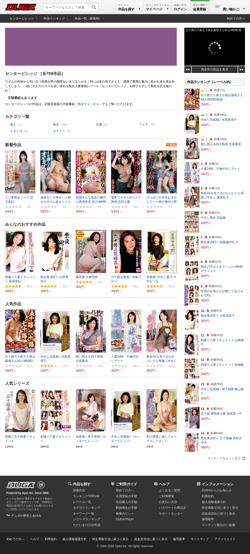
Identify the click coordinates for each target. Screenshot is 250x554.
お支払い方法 (168, 502)
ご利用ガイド (126, 484)
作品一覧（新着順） (88, 18)
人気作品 (13, 304)
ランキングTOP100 (86, 496)
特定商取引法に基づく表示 (110, 539)
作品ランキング (54, 18)
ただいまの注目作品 (86, 525)
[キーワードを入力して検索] (70, 7)
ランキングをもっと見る (224, 458)
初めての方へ (236, 18)
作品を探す (82, 484)
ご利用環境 (166, 496)
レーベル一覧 (82, 502)
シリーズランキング (86, 519)
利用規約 (208, 496)
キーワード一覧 (83, 513)
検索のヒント (125, 513)
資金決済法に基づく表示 (150, 539)
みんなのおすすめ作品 (25, 224)
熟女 (56, 124)
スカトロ (16, 131)
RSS (173, 144)
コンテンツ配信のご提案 (218, 525)
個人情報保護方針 (214, 502)
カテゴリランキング (86, 508)
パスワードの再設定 (172, 508)
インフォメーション (218, 484)
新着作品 (13, 145)
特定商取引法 (220, 508)
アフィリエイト (225, 539)
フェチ (143, 124)
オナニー (59, 131)
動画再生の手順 (126, 508)
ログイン (180, 9)
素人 (13, 124)
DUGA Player (125, 519)
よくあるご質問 (169, 490)
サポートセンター (171, 513)
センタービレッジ (22, 18)
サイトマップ (200, 539)
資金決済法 (218, 513)
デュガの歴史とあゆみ (26, 515)
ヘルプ (164, 484)
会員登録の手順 (126, 496)
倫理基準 (208, 519)
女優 (99, 124)
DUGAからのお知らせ (217, 490)
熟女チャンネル (88, 104)
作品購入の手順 (126, 502)
